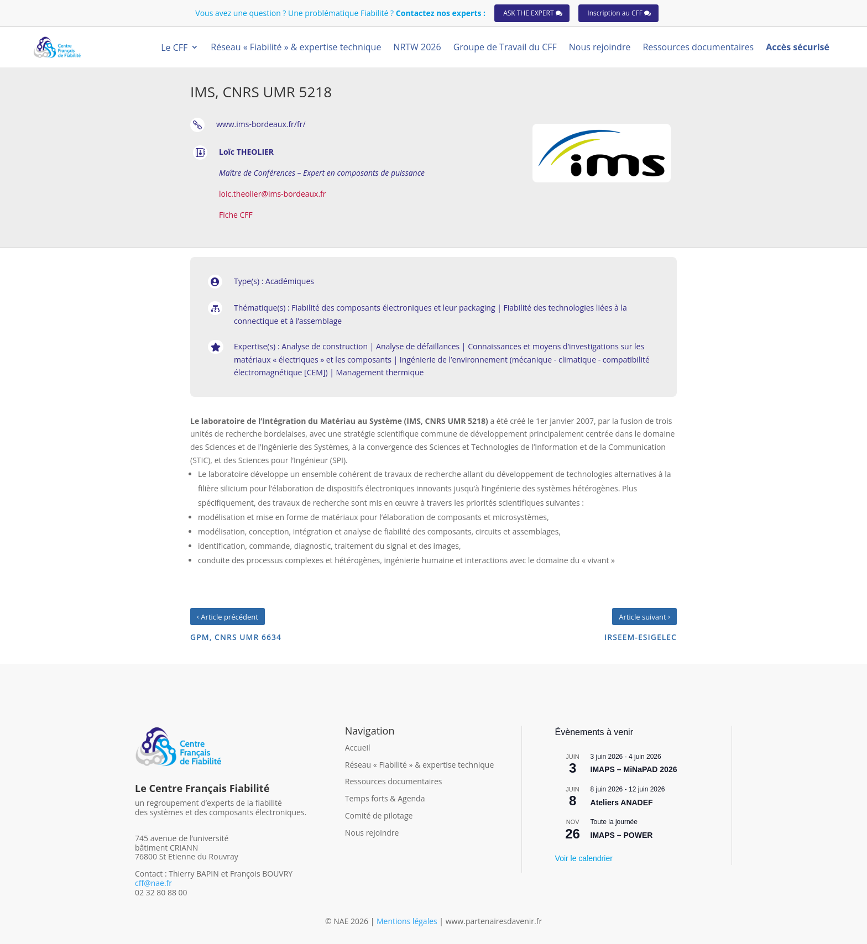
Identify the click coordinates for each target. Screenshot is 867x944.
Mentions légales (408, 921)
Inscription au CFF (615, 13)
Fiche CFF (236, 214)
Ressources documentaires (393, 781)
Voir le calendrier (584, 858)
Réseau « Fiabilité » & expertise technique (419, 764)
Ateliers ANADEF (622, 802)
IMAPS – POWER (622, 835)
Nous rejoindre (372, 832)
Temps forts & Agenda (385, 798)
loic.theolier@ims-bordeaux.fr (272, 193)
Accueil (357, 747)
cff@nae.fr (153, 883)
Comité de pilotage (379, 815)
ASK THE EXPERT (528, 13)
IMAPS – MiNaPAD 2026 (634, 769)
